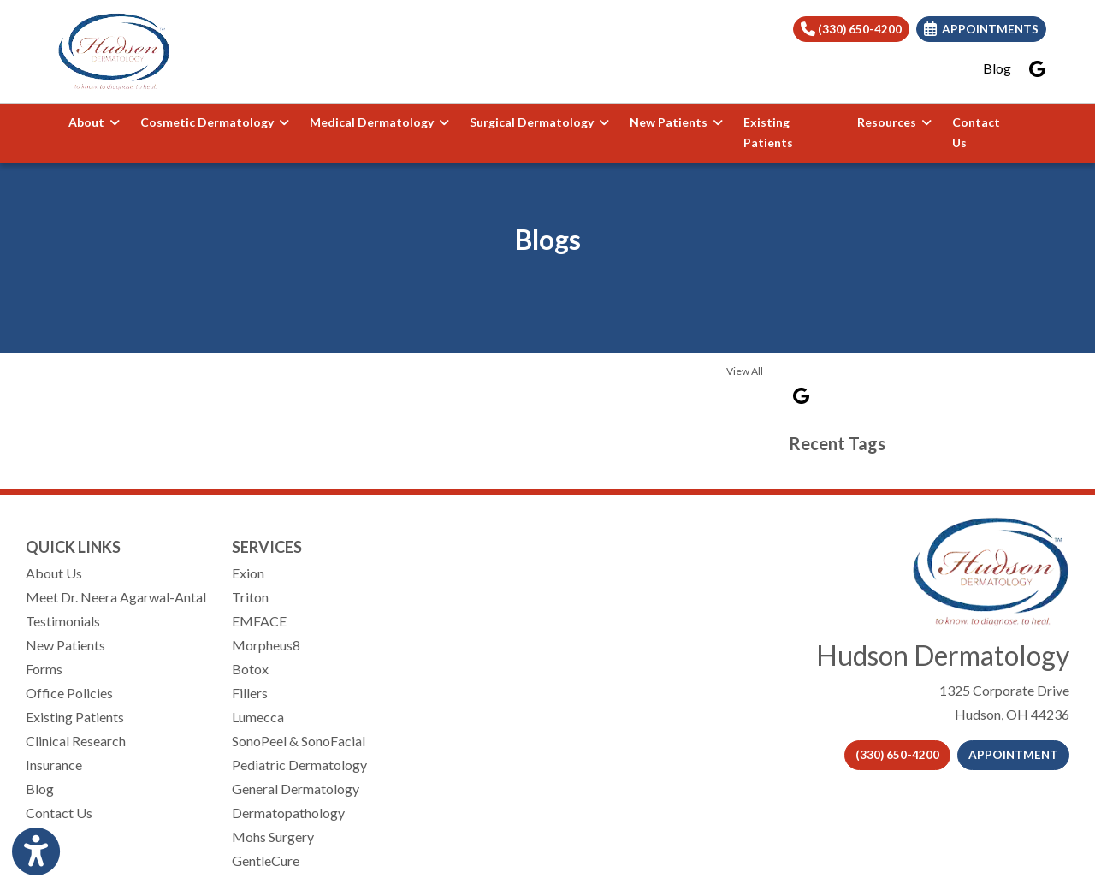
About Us (54, 573)
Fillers (250, 693)
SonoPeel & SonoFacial (298, 741)
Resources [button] (894, 122)
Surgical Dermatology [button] (539, 122)
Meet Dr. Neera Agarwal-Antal (116, 597)
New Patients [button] (676, 122)
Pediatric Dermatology (299, 764)
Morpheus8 (266, 645)
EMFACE (259, 621)
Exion (248, 573)
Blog (997, 68)
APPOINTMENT (1013, 755)
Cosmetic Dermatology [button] (214, 122)
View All (744, 371)
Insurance (54, 764)
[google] (1037, 68)
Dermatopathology (288, 812)
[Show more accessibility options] (36, 852)
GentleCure (265, 860)
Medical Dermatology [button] (379, 122)
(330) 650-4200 (851, 29)
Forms (44, 669)
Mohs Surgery (273, 836)
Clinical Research (76, 741)
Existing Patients (768, 133)
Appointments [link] (981, 29)
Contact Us (976, 133)
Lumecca (258, 717)
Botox (250, 669)
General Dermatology (295, 788)
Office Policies (69, 693)
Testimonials (63, 621)
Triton (250, 597)
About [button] (94, 122)
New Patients (65, 645)
